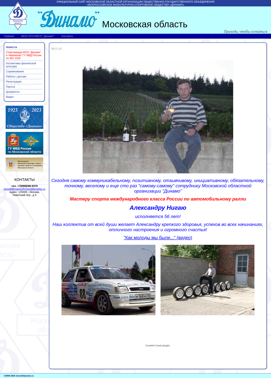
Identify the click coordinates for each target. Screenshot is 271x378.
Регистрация (13, 81)
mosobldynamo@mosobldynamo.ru (24, 189)
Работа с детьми (16, 76)
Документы (13, 91)
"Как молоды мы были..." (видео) (158, 237)
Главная (9, 36)
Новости (11, 47)
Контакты (67, 36)
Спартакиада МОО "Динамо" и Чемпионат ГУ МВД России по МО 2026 (23, 55)
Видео (10, 96)
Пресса (10, 86)
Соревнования (15, 71)
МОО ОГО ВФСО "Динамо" (37, 36)
